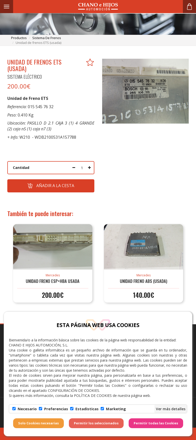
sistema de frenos (46, 38)
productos (19, 38)
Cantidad (21, 167)
